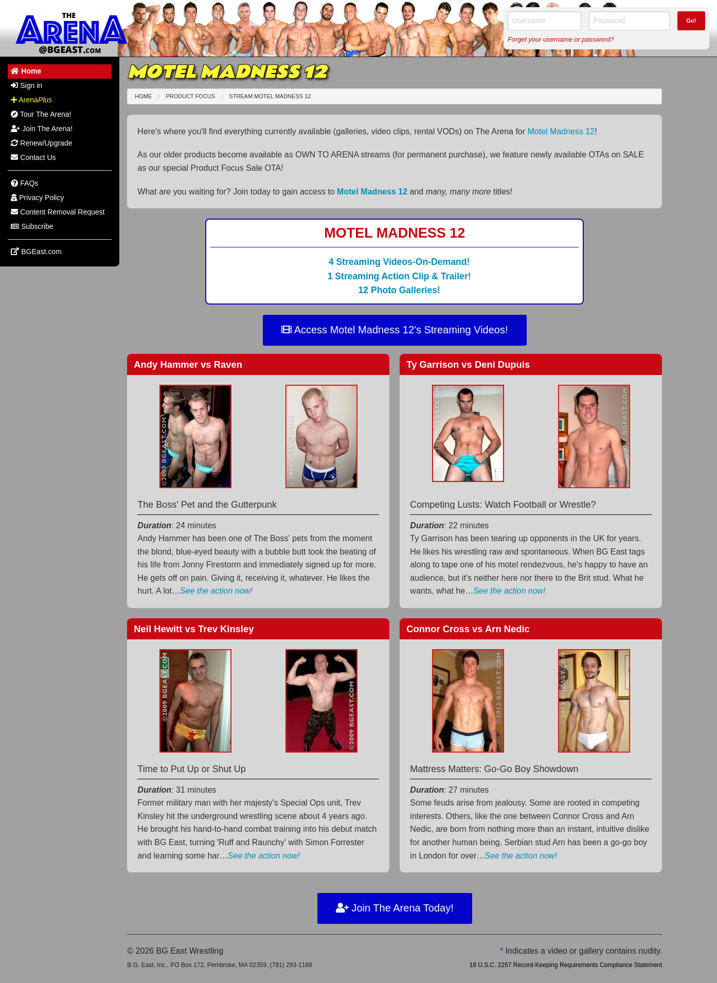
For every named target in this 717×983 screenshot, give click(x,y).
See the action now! (216, 590)
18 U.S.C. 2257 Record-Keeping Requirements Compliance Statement (565, 965)
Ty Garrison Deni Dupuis (468, 364)
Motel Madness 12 (561, 131)
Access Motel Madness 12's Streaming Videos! (394, 329)
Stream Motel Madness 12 (270, 96)
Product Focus (190, 96)
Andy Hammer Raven (188, 364)
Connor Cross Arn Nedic (468, 628)
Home (143, 96)
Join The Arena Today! (395, 908)
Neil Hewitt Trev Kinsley (194, 628)
